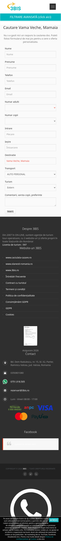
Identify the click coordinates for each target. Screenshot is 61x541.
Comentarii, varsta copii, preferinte (23, 195)
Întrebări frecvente (16, 276)
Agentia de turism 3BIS (25, 444)
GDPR (9, 308)
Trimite (10, 211)
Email (8, 88)
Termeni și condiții (15, 289)
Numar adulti (12, 101)
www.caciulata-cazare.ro (19, 257)
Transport (10, 168)
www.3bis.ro (12, 270)
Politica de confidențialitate (20, 295)
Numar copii (11, 115)
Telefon (9, 75)
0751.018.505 (18, 381)
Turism (8, 181)
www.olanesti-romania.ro (19, 263)
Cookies (10, 314)
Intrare (8, 128)
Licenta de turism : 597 (14, 244)
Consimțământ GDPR (17, 301)
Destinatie (10, 155)
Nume (8, 48)
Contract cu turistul (16, 282)
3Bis (25, 468)
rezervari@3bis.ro (20, 390)
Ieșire (8, 141)
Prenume (10, 61)
